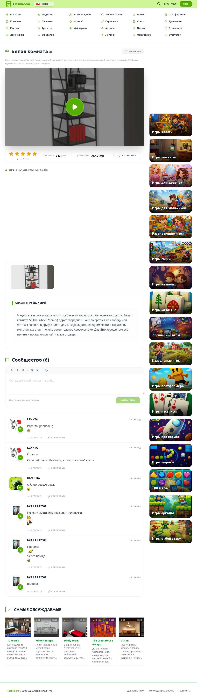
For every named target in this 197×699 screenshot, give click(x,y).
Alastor (97, 155)
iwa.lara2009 (36, 506)
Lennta (32, 419)
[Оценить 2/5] (17, 153)
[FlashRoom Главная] (17, 4)
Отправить (128, 400)
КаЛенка (33, 478)
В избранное (127, 155)
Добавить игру (135, 691)
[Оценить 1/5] (11, 153)
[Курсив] (17, 370)
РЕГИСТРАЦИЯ (170, 4)
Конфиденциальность (161, 691)
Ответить (34, 438)
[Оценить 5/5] (34, 153)
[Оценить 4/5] (28, 153)
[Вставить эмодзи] (46, 370)
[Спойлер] (37, 370)
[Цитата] (32, 370)
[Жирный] (11, 370)
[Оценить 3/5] (23, 153)
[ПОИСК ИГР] (159, 4)
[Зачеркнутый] (23, 370)
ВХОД (185, 4)
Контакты (185, 691)
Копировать (57, 438)
